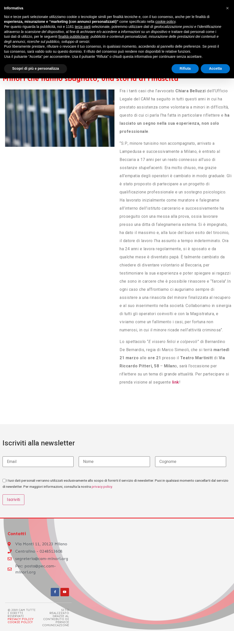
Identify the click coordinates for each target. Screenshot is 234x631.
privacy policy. (102, 486)
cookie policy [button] (165, 22)
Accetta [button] (215, 68)
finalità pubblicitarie (73, 36)
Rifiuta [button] (185, 68)
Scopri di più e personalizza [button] (35, 68)
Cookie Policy (20, 622)
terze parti (83, 27)
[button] (227, 8)
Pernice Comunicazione (55, 623)
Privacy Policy (21, 619)
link (175, 382)
